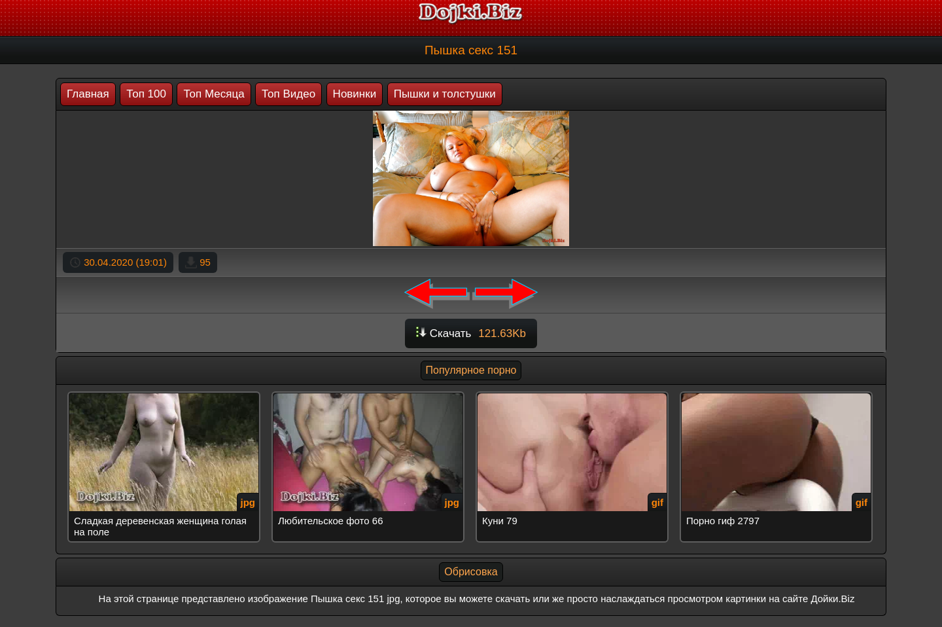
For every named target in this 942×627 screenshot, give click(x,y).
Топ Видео (288, 94)
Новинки (355, 94)
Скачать (471, 333)
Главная (88, 94)
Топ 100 (146, 94)
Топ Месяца (213, 94)
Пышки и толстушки (445, 94)
